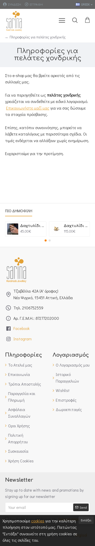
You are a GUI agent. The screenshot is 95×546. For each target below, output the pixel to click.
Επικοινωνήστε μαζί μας (27, 108)
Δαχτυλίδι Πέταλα (32, 226)
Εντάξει (86, 520)
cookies (37, 520)
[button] (46, 240)
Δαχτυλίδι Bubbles (76, 226)
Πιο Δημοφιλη (18, 210)
